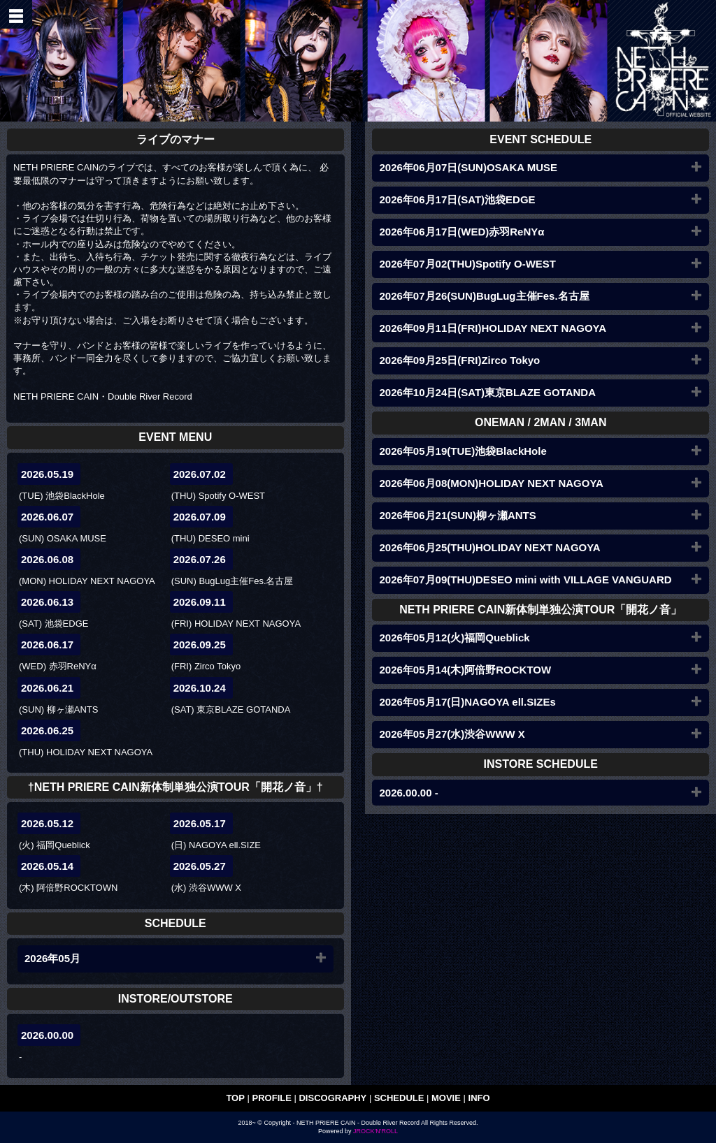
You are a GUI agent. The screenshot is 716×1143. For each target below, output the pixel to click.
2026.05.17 (199, 823)
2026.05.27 (199, 866)
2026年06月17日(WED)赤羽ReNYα (461, 232)
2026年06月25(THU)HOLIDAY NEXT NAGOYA (489, 547)
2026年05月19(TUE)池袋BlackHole (462, 451)
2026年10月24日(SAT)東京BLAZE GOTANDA (487, 392)
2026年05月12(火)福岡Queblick (454, 637)
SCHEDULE (399, 1098)
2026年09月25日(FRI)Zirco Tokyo (459, 360)
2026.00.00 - (408, 793)
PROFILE (272, 1098)
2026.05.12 (47, 823)
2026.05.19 (47, 474)
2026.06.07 (47, 517)
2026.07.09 (199, 517)
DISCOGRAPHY (332, 1098)
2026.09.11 (199, 602)
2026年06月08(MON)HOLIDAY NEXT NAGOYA (491, 483)
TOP (235, 1098)
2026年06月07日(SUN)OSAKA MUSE (468, 167)
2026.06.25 (47, 730)
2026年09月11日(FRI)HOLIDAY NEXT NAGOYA (492, 328)
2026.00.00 (47, 1035)
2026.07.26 (199, 559)
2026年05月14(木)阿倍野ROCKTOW (465, 670)
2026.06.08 (47, 559)
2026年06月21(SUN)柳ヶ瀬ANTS (457, 515)
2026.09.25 (199, 644)
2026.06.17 (47, 644)
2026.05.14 (47, 866)
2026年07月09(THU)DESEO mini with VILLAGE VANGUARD (525, 579)
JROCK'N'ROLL (375, 1131)
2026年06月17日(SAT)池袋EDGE (457, 199)
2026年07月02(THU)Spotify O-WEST (467, 264)
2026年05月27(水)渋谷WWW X (451, 734)
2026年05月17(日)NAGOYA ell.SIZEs (467, 702)
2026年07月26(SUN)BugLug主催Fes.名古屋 (484, 296)
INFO (479, 1098)
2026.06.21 (47, 688)
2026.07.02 (199, 474)
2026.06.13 (47, 602)
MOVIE (446, 1098)
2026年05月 (52, 958)
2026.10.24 (199, 688)
